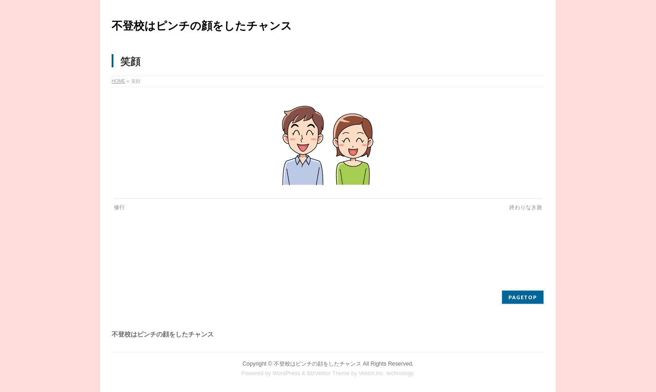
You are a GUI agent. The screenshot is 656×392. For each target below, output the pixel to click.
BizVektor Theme (328, 373)
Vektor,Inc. (372, 373)
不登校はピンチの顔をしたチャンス (202, 26)
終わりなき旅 (525, 207)
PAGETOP (522, 297)
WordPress (286, 373)
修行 (119, 207)
